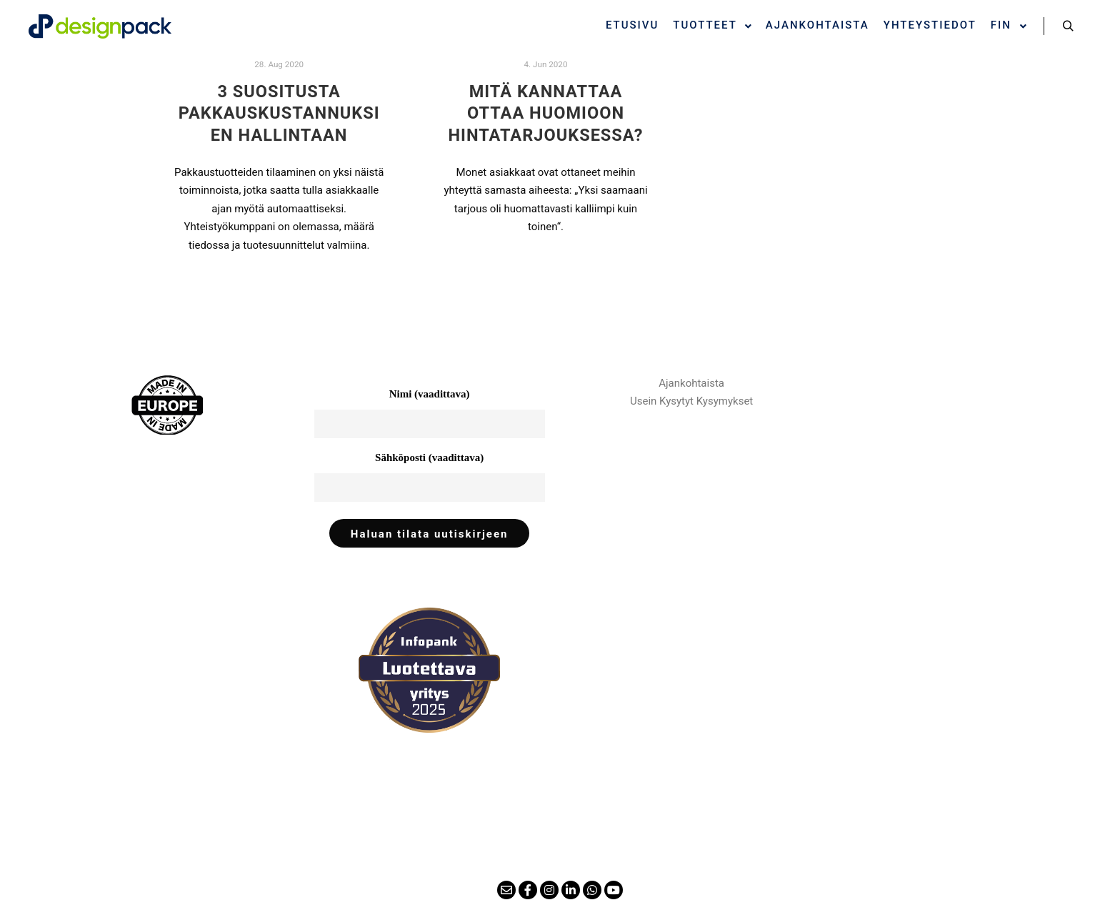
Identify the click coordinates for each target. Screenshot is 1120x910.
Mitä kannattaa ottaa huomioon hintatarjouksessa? (545, 113)
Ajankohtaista (691, 383)
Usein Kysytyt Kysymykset (691, 401)
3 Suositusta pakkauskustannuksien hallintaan (279, 113)
